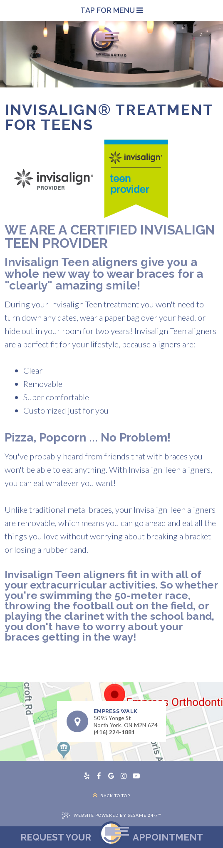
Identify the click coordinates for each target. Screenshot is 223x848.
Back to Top (111, 795)
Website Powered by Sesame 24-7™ (117, 815)
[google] (111, 776)
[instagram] (124, 776)
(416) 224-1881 (114, 732)
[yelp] (86, 776)
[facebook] (99, 776)
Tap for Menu (111, 10)
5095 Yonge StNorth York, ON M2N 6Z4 (126, 718)
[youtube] (136, 776)
